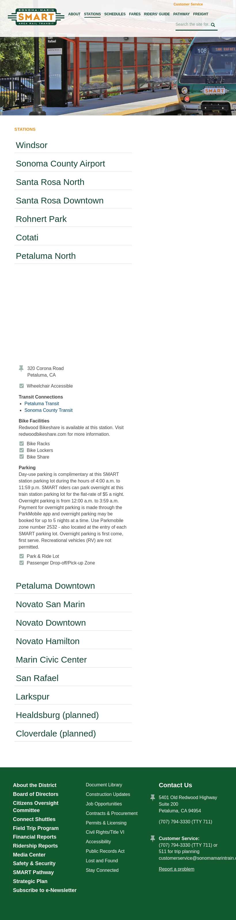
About (74, 14)
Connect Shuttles (34, 819)
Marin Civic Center (51, 659)
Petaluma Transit (41, 403)
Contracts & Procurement (112, 813)
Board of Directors (35, 794)
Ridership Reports (35, 846)
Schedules (115, 14)
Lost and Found (102, 860)
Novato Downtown (51, 622)
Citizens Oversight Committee (35, 807)
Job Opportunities (104, 803)
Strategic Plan (30, 881)
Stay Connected (102, 870)
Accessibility (98, 841)
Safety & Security (34, 863)
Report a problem (177, 869)
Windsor (31, 145)
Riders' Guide (157, 14)
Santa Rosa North (50, 182)
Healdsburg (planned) (57, 715)
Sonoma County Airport (60, 163)
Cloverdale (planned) (56, 733)
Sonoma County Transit (48, 410)
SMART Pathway (33, 872)
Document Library (104, 784)
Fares (135, 14)
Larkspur (33, 696)
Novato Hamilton (48, 641)
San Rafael (37, 678)
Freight (200, 14)
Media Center (29, 855)
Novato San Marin (50, 604)
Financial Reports (34, 837)
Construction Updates (108, 794)
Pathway (181, 14)
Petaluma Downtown (55, 585)
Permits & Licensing (106, 822)
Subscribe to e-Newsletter (45, 890)
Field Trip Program (36, 828)
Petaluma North (46, 256)
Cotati (27, 237)
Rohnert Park (41, 219)
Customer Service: (179, 838)
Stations (92, 14)
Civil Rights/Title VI (105, 832)
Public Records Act (105, 851)
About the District (34, 785)
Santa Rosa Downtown (60, 200)
